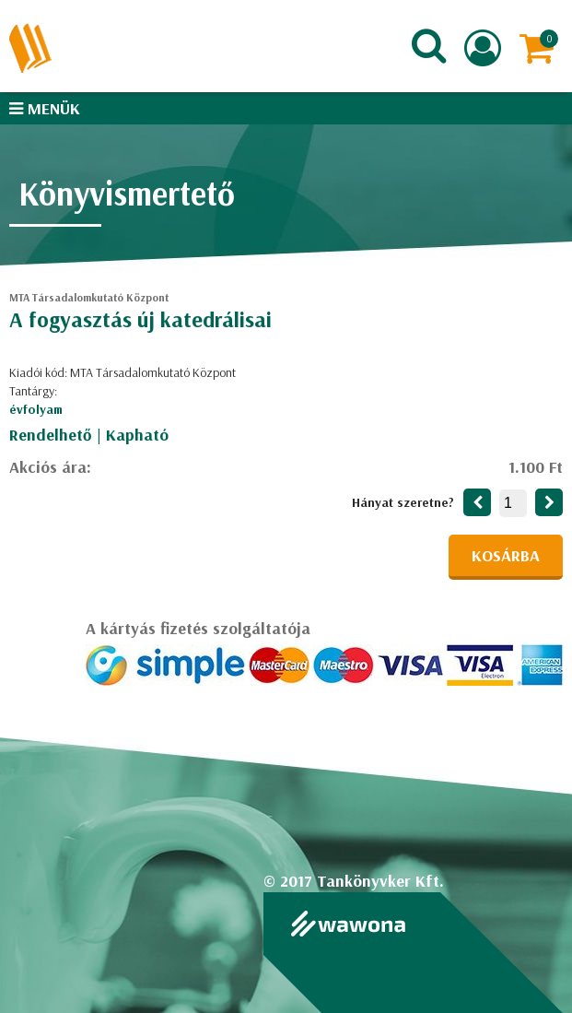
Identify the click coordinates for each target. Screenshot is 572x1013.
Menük (44, 108)
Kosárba (506, 555)
